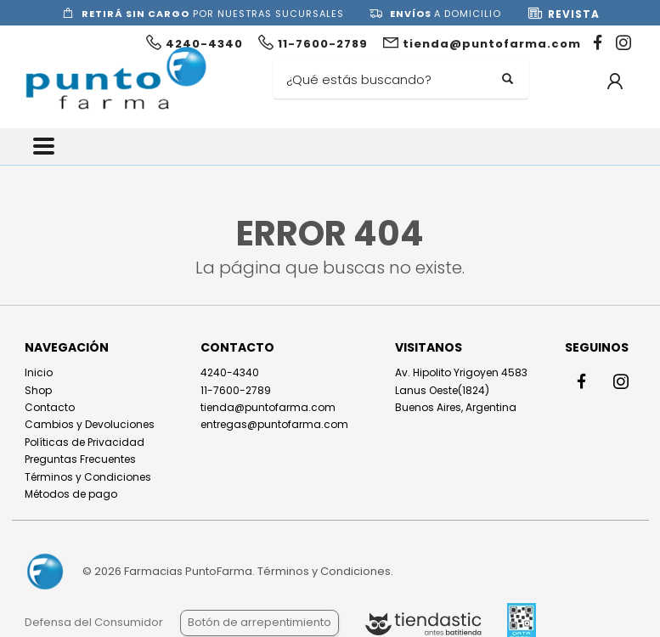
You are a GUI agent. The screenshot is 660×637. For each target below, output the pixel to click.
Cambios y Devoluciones (90, 424)
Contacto (50, 407)
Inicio (39, 372)
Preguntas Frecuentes (80, 459)
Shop (38, 390)
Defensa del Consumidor (94, 622)
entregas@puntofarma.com (274, 424)
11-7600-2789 (235, 390)
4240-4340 (229, 372)
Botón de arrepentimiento (259, 622)
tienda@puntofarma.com (268, 407)
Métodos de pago (71, 494)
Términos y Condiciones (88, 477)
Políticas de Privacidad (84, 442)
